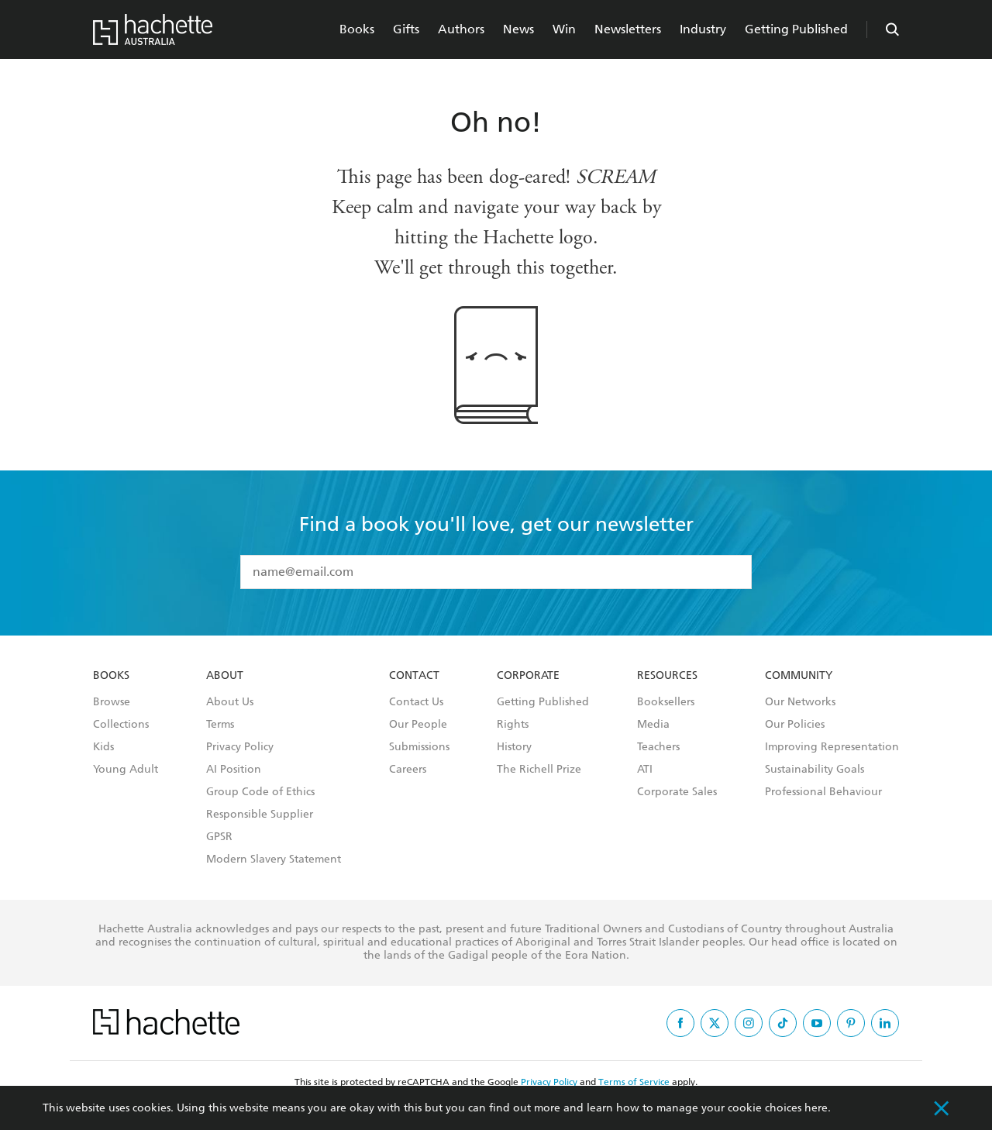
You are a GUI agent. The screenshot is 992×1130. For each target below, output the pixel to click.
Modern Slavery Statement (273, 859)
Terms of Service (634, 1082)
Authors (461, 29)
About (224, 675)
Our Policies (795, 724)
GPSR (219, 837)
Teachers (658, 747)
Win (564, 29)
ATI (645, 769)
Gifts (406, 29)
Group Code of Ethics (260, 792)
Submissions (419, 747)
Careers (407, 769)
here (816, 1107)
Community (798, 675)
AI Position (233, 769)
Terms (220, 724)
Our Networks (800, 702)
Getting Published (796, 29)
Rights (513, 724)
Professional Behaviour (823, 792)
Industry (703, 29)
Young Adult (125, 769)
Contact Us (416, 702)
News (518, 29)
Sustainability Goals (814, 769)
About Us (229, 702)
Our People (418, 724)
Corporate (528, 675)
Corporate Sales (677, 792)
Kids (103, 747)
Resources (667, 675)
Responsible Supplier (259, 814)
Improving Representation (832, 747)
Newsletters (627, 29)
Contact (414, 675)
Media (653, 724)
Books (356, 29)
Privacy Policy (240, 747)
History (514, 747)
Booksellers (665, 702)
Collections (121, 724)
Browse (111, 702)
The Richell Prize (539, 769)
